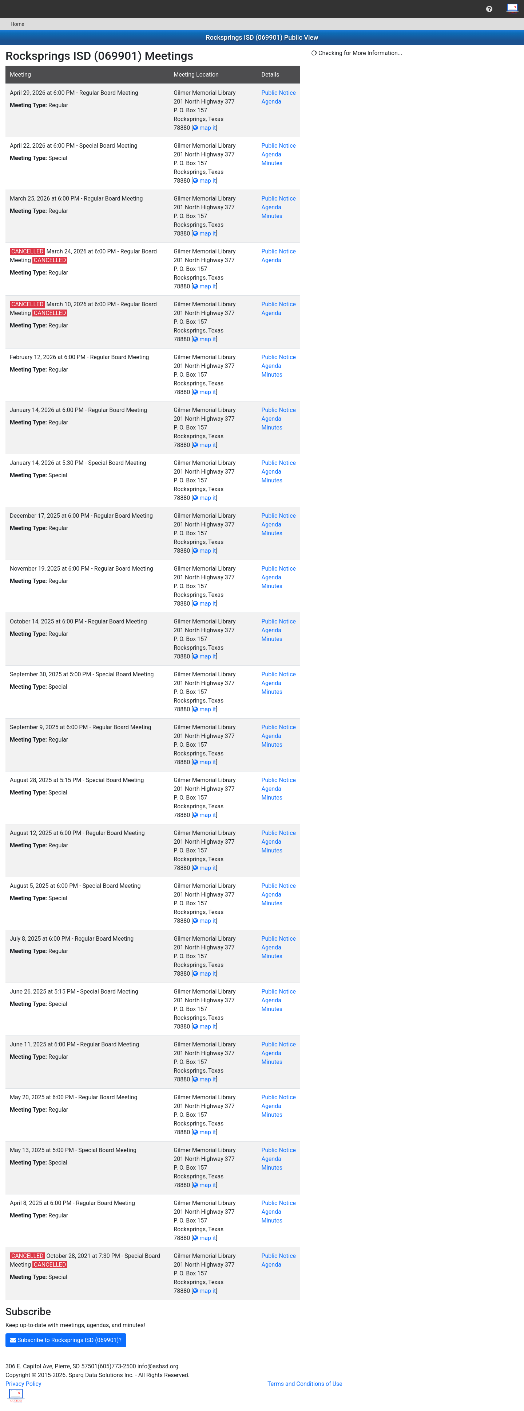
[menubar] (262, 9)
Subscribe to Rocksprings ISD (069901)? (66, 1340)
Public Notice (278, 92)
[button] (489, 9)
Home (14, 24)
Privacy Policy (23, 1383)
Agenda (271, 101)
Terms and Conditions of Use (304, 1383)
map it (204, 127)
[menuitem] (489, 9)
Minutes (271, 163)
